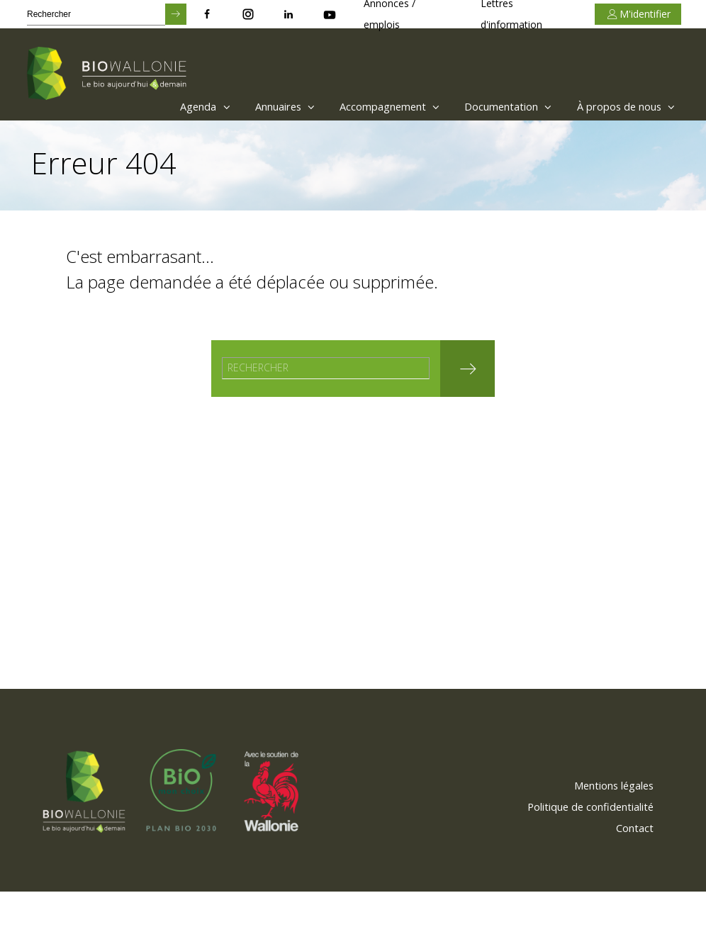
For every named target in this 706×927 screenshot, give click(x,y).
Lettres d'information (511, 14)
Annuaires (247, 106)
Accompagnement (362, 106)
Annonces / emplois (389, 14)
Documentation (491, 106)
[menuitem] (156, 106)
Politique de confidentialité (580, 841)
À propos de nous (620, 106)
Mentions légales (605, 820)
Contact (630, 862)
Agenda (159, 106)
